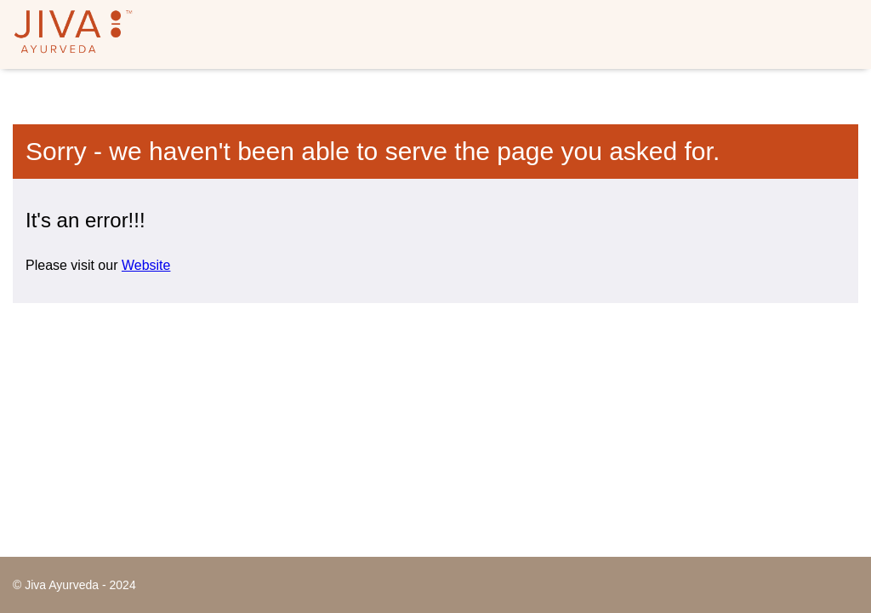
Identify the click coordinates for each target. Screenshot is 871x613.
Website (146, 265)
